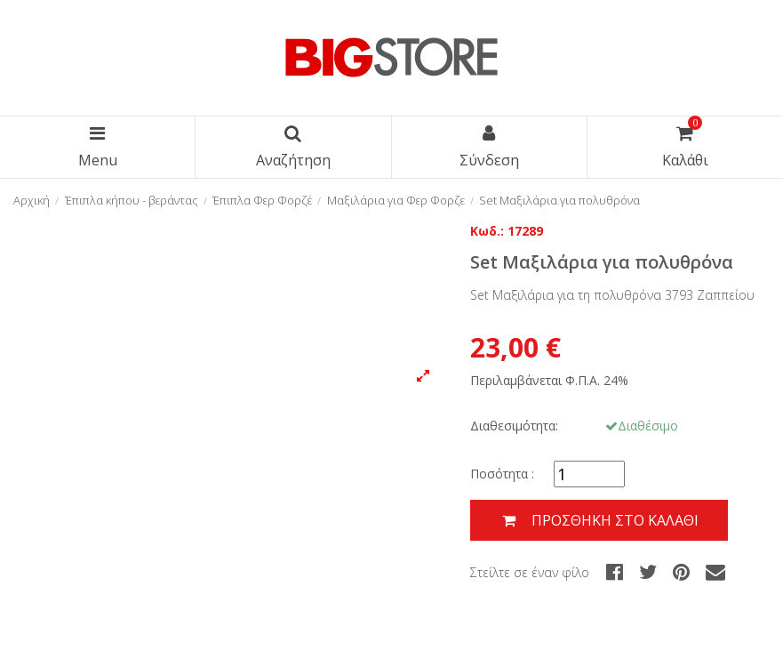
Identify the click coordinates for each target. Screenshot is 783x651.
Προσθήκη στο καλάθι (599, 520)
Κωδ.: (487, 230)
